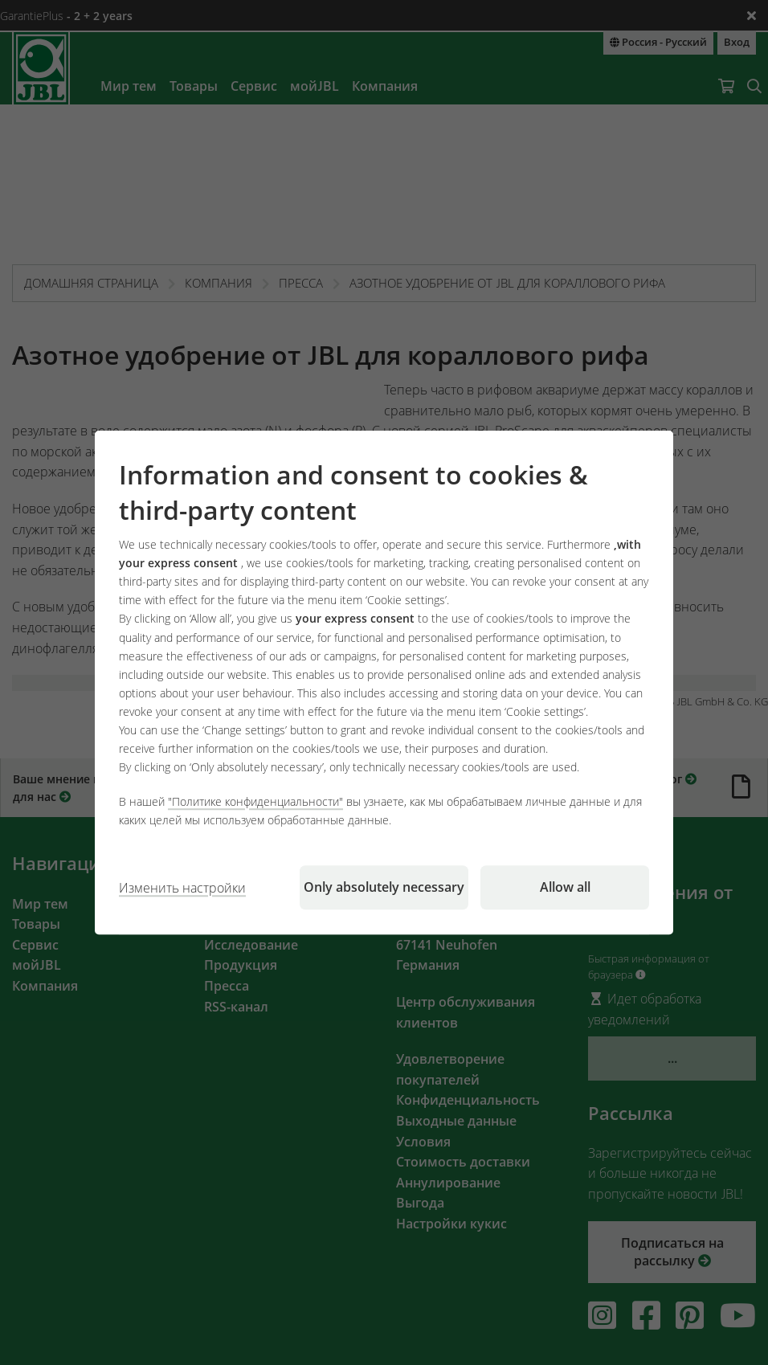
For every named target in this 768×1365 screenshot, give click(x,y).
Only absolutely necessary (384, 887)
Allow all (565, 887)
